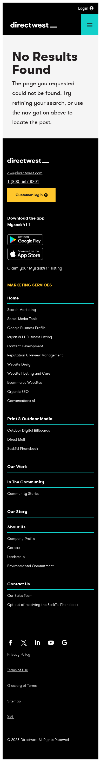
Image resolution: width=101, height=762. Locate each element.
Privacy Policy (18, 654)
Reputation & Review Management (35, 355)
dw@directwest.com (24, 173)
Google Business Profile (26, 327)
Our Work (17, 466)
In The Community (25, 482)
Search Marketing (21, 309)
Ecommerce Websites (24, 382)
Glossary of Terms (22, 685)
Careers (13, 547)
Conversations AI (21, 400)
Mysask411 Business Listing (29, 337)
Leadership (16, 556)
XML (10, 717)
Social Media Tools (22, 318)
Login (83, 8)
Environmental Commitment (30, 566)
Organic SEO (18, 391)
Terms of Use (17, 670)
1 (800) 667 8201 (23, 181)
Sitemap (14, 701)
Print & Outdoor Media (29, 418)
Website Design (19, 364)
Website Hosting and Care (28, 373)
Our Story (17, 511)
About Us (16, 527)
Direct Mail (16, 439)
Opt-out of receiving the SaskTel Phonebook (42, 604)
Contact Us (18, 584)
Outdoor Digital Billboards (28, 430)
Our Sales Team (19, 595)
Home (13, 298)
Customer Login (29, 195)
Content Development (25, 346)
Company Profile (21, 538)
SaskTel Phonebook (22, 448)
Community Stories (23, 493)
